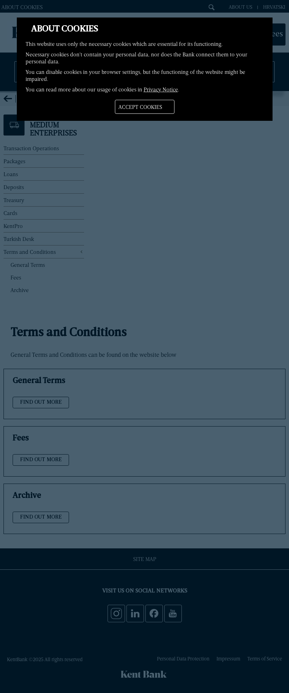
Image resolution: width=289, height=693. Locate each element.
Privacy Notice (161, 89)
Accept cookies (140, 106)
